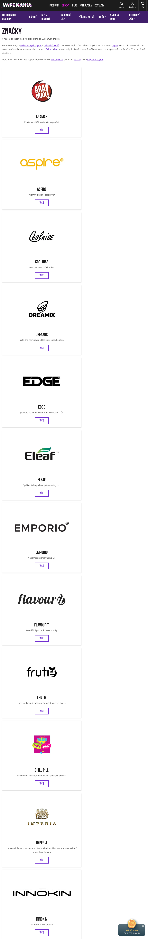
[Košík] (142, 5)
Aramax (19, 92)
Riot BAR (92, 714)
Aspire (55, 92)
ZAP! (92, 503)
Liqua (92, 257)
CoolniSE (92, 92)
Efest (92, 359)
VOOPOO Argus (91, 899)
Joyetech (19, 257)
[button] (118, 5)
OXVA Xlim (105, 899)
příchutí (48, 49)
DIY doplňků (57, 59)
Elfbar (129, 503)
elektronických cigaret (31, 45)
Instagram (83, 851)
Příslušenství (86, 17)
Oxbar (135, 899)
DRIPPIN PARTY (56, 626)
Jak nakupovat (77, 864)
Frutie (19, 194)
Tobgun (55, 308)
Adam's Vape (129, 462)
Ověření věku (134, 864)
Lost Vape (56, 503)
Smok (19, 308)
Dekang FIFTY (19, 462)
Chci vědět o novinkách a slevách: (40, 837)
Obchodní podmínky (58, 864)
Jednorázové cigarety (74, 899)
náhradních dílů (51, 45)
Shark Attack (128, 257)
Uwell (92, 411)
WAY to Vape (129, 544)
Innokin (128, 194)
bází (56, 49)
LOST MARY (92, 626)
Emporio (92, 143)
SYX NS (19, 585)
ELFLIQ (92, 585)
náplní (115, 45)
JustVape (92, 666)
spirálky (77, 59)
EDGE (19, 143)
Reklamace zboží (117, 864)
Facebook (64, 851)
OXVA (19, 544)
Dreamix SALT (128, 714)
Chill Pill (56, 194)
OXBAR (55, 544)
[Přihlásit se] (130, 5)
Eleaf (56, 143)
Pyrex (19, 411)
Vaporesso (92, 308)
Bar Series (128, 666)
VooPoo (128, 411)
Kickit (55, 257)
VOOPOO (127, 899)
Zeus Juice (56, 714)
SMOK (42, 899)
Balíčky (102, 17)
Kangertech (128, 359)
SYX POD (128, 585)
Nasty (19, 765)
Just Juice (92, 462)
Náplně (33, 17)
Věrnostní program (21, 864)
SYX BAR (74, 765)
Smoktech (19, 503)
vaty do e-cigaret (95, 59)
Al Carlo (128, 308)
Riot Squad (56, 411)
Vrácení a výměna (96, 864)
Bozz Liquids (19, 359)
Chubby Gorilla (55, 585)
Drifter (55, 359)
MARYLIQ (19, 626)
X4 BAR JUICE (129, 626)
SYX (92, 544)
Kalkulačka (40, 864)
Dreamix (129, 92)
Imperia (92, 194)
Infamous (56, 462)
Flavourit (128, 143)
